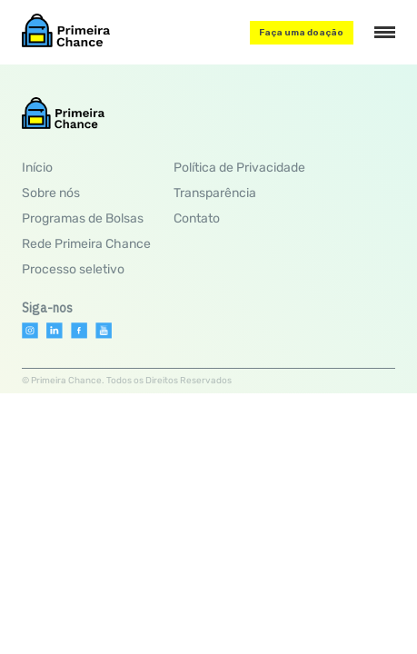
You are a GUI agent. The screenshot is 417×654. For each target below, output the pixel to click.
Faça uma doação (301, 32)
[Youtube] (103, 330)
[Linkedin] (54, 330)
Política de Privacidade (239, 167)
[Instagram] (30, 330)
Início (37, 167)
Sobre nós (51, 193)
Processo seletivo (73, 269)
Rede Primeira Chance (86, 244)
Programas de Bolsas (83, 218)
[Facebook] (79, 330)
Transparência (215, 193)
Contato (197, 218)
